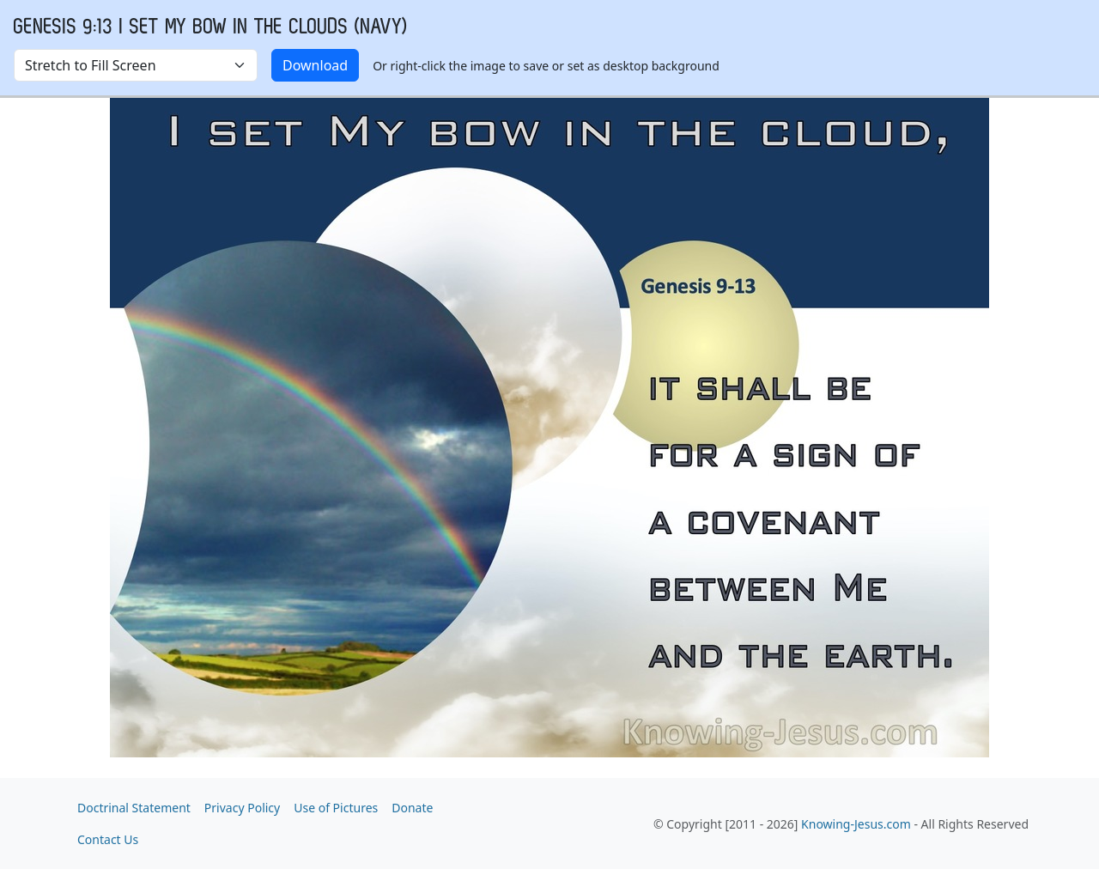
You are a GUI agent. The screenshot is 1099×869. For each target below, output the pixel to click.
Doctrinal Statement (134, 807)
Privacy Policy (242, 807)
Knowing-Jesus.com (856, 824)
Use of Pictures (336, 807)
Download (315, 65)
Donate (412, 807)
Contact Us (107, 839)
